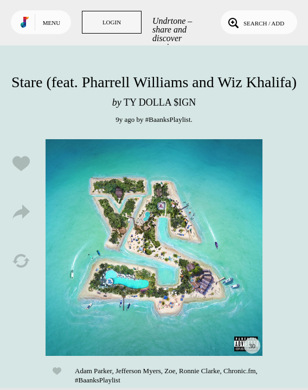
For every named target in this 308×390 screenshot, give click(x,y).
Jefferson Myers (138, 371)
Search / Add (255, 22)
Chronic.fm (239, 371)
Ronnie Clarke (199, 371)
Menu (51, 23)
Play (154, 247)
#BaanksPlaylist (168, 119)
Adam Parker (93, 371)
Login (111, 22)
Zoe (169, 371)
